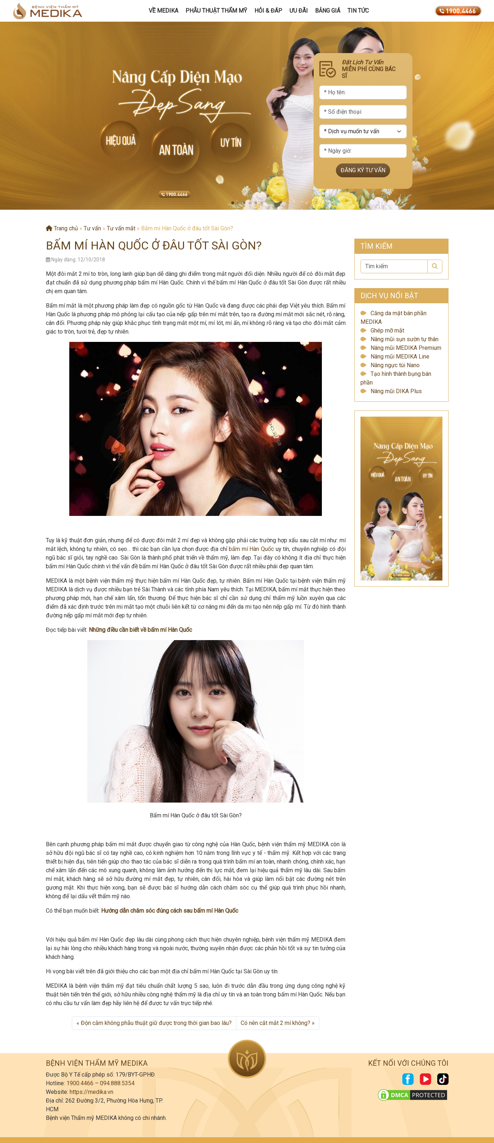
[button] (232, 202)
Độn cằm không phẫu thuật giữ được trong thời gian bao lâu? (156, 1023)
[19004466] (458, 11)
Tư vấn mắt (121, 228)
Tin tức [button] (358, 10)
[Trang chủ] (47, 11)
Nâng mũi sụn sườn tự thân (404, 339)
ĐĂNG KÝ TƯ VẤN (363, 170)
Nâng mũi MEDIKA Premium (406, 347)
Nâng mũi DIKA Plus (396, 391)
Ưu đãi (298, 10)
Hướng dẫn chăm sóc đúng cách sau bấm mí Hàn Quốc (169, 910)
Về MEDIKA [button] (163, 10)
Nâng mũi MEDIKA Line (400, 356)
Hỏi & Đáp (268, 10)
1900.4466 (79, 1083)
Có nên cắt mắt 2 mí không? (275, 1023)
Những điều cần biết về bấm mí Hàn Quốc (140, 629)
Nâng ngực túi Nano (395, 365)
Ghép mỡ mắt (387, 330)
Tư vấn (92, 228)
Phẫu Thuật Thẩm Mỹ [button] (216, 10)
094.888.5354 (117, 1083)
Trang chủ (62, 228)
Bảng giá (327, 10)
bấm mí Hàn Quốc (251, 549)
